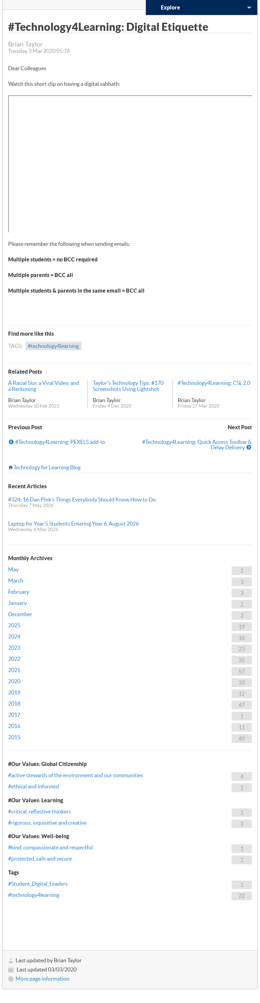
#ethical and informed (33, 786)
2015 (14, 737)
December (20, 614)
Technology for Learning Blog (47, 467)
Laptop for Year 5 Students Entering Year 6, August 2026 (73, 523)
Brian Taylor (22, 400)
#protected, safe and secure (40, 858)
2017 (14, 715)
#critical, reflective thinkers (39, 811)
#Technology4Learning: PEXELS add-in (60, 442)
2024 (14, 636)
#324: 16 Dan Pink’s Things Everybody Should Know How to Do (82, 499)
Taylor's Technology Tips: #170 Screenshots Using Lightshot (128, 386)
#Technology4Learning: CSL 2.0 (214, 383)
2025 (14, 625)
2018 (14, 704)
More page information (42, 979)
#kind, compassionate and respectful (50, 847)
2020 (14, 681)
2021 (14, 670)
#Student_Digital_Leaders (38, 884)
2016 (14, 726)
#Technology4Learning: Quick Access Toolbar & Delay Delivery (197, 444)
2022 (14, 659)
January (17, 603)
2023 (14, 648)
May (13, 569)
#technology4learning (53, 346)
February (18, 592)
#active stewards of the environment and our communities (75, 775)
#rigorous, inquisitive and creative (47, 823)
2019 (14, 692)
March (15, 580)
